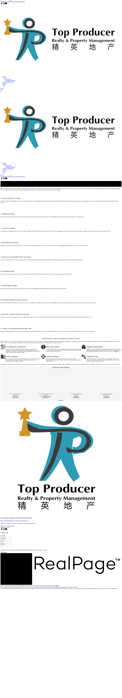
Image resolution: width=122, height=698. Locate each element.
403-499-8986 (6, 1)
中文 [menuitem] (4, 86)
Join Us (2, 88)
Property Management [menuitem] (8, 82)
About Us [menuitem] (5, 83)
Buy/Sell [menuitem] (5, 78)
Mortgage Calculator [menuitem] (10, 80)
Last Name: (3, 538)
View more (61, 400)
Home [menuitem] (4, 76)
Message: (3, 543)
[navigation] (61, 135)
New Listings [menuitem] (8, 79)
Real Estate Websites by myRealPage (50, 586)
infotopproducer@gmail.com (18, 1)
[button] (5, 1)
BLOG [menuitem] (4, 84)
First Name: (3, 535)
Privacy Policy (38, 586)
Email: (2, 541)
